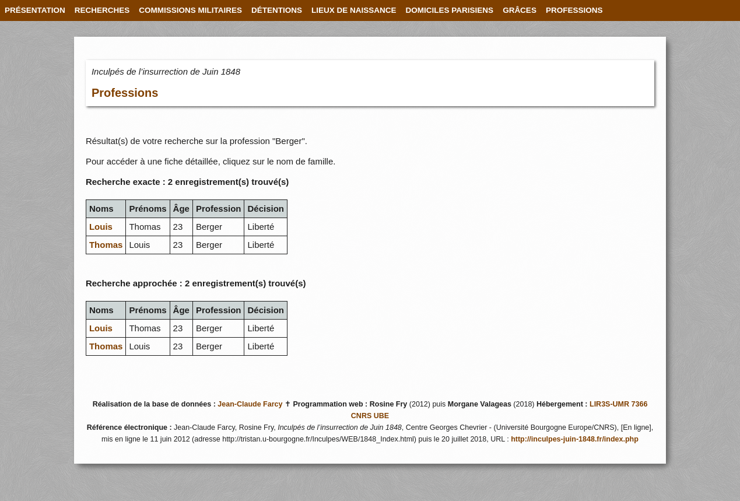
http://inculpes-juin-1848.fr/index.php (575, 439)
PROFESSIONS (574, 10)
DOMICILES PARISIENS (450, 10)
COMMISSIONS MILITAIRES (190, 10)
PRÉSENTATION (35, 10)
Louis (101, 227)
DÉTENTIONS (276, 10)
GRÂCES (519, 10)
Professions (125, 92)
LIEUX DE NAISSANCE (354, 10)
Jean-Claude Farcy (250, 404)
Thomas (106, 245)
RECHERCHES (102, 10)
